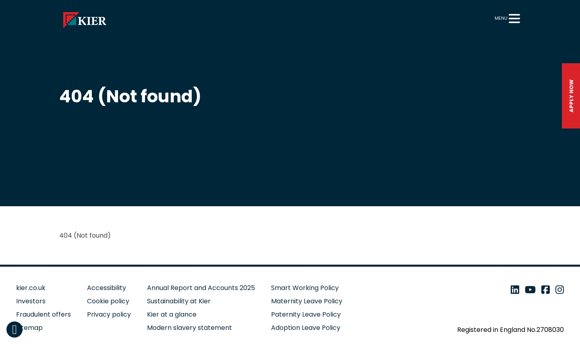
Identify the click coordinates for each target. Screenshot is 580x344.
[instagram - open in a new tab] (559, 289)
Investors (31, 301)
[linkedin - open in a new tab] (515, 289)
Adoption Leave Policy (305, 327)
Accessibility (106, 287)
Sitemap (29, 327)
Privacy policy (109, 314)
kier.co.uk (31, 287)
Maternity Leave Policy (306, 301)
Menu (501, 18)
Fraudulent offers (43, 314)
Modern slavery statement (189, 327)
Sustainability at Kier (179, 301)
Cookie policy (108, 301)
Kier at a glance (172, 314)
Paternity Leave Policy (306, 314)
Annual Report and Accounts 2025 (201, 287)
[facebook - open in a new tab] (545, 289)
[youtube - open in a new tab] (530, 289)
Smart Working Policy (305, 287)
